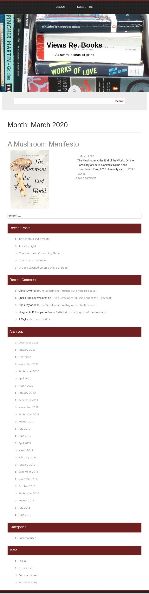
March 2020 (25, 385)
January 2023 (27, 349)
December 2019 (28, 399)
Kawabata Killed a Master (34, 238)
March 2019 (25, 450)
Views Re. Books (74, 45)
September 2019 (28, 414)
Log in (22, 560)
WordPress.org (27, 582)
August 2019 (26, 421)
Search (120, 101)
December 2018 (28, 471)
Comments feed (28, 575)
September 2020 (28, 371)
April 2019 (24, 443)
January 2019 (26, 464)
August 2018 (26, 500)
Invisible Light (27, 246)
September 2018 (28, 493)
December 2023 (28, 342)
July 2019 (24, 428)
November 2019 (28, 407)
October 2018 (26, 486)
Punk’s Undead (42, 319)
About (60, 6)
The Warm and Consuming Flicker (39, 253)
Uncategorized (27, 537)
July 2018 (24, 507)
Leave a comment (85, 178)
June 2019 (24, 435)
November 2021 (28, 364)
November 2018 (28, 478)
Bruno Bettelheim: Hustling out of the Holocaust (66, 290)
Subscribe (85, 6)
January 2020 (27, 392)
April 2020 (24, 378)
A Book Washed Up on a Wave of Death (43, 267)
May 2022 (24, 356)
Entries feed (25, 568)
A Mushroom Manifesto (43, 144)
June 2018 (24, 514)
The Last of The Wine (32, 260)
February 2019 (27, 457)
